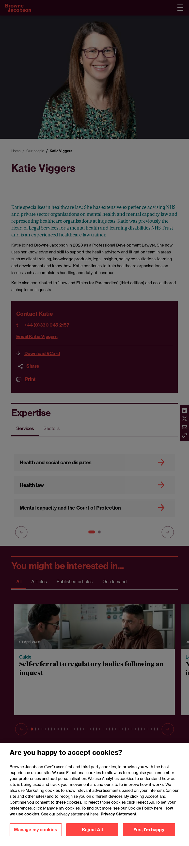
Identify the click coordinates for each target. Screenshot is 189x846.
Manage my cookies (35, 836)
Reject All (92, 836)
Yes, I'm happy (148, 836)
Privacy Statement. (119, 820)
